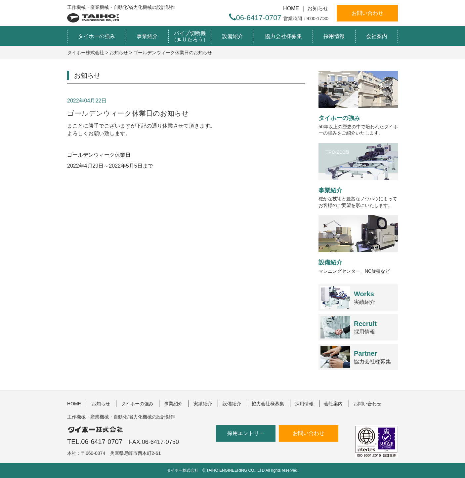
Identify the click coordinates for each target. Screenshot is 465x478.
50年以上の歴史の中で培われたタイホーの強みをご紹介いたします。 (358, 103)
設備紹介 (232, 36)
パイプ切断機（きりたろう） (189, 36)
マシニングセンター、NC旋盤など (358, 244)
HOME (291, 8)
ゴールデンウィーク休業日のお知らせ (128, 113)
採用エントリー (245, 433)
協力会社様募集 (283, 36)
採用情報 (334, 36)
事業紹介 (147, 36)
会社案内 (376, 36)
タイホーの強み (96, 36)
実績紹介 (364, 297)
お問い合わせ (367, 13)
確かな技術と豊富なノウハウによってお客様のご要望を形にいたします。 (358, 175)
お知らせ (317, 8)
